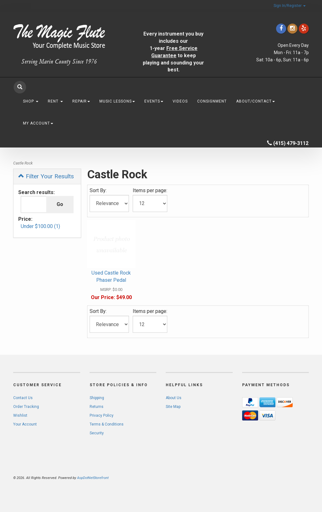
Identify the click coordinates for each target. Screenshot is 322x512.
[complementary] (276, 477)
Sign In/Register (290, 5)
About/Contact (255, 101)
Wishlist (20, 415)
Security (97, 433)
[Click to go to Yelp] (304, 28)
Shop (30, 101)
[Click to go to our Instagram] (292, 28)
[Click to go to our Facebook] (281, 28)
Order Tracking (26, 406)
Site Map (173, 406)
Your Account (25, 424)
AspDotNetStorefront (92, 478)
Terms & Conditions (107, 424)
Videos (180, 101)
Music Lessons (117, 101)
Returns (96, 406)
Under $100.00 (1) (40, 226)
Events (153, 101)
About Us (173, 398)
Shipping (97, 398)
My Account (38, 123)
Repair (81, 101)
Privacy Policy (102, 415)
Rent (55, 101)
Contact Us (23, 398)
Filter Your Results (46, 176)
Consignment (212, 101)
